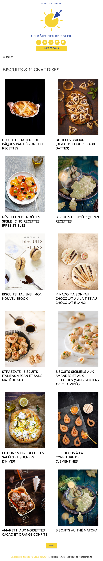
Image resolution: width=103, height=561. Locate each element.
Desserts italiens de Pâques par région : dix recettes (23, 144)
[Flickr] (63, 42)
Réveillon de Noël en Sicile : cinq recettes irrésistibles (21, 221)
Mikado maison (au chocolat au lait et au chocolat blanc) (76, 298)
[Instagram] (51, 42)
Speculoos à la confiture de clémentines (69, 457)
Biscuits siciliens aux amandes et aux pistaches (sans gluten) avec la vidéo (77, 377)
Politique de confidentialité (79, 556)
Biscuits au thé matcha (76, 530)
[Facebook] (38, 42)
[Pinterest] (57, 42)
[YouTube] (44, 42)
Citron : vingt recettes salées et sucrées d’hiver (23, 457)
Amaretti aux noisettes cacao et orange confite (24, 532)
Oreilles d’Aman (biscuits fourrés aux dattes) (75, 144)
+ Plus (51, 545)
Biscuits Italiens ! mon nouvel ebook (22, 296)
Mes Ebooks (51, 48)
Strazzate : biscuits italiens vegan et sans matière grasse (22, 375)
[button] (99, 56)
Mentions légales (57, 556)
